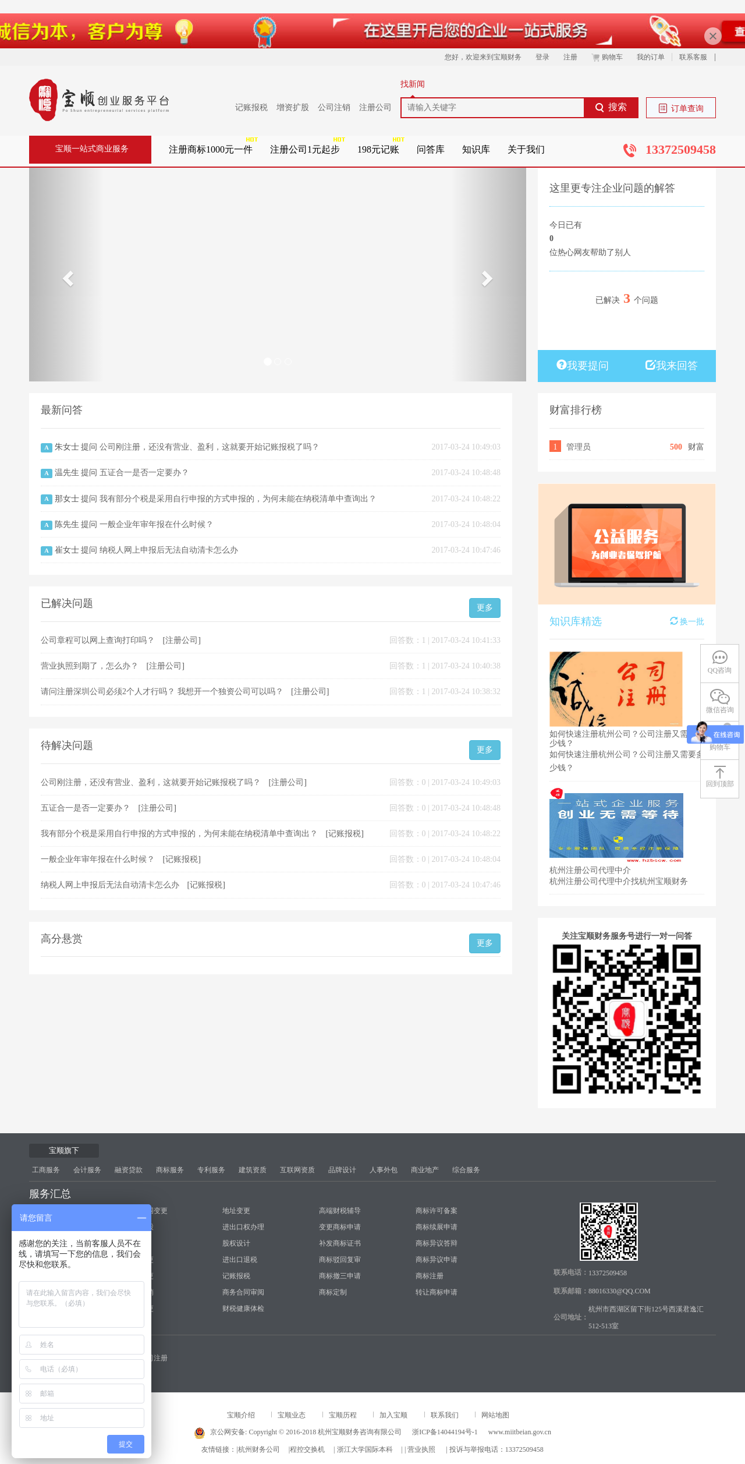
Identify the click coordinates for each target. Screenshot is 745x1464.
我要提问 (582, 365)
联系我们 (445, 1415)
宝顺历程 (343, 1415)
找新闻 (412, 84)
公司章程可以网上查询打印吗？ (99, 640)
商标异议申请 (436, 1260)
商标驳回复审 (340, 1260)
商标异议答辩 (436, 1243)
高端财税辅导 (340, 1211)
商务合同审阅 (243, 1292)
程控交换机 (307, 1449)
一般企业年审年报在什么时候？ (157, 524)
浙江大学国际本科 (365, 1449)
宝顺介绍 (241, 1415)
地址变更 (236, 1211)
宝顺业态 (292, 1415)
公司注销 (334, 107)
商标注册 (430, 1276)
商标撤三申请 (340, 1276)
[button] (66, 274)
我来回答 (671, 365)
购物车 (607, 57)
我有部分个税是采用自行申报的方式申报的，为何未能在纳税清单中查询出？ (238, 498)
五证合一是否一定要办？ (144, 472)
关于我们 (526, 149)
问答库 (431, 149)
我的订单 (651, 57)
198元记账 (378, 149)
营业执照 (421, 1449)
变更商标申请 (340, 1227)
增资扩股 (292, 107)
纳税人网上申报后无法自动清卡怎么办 (169, 550)
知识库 (476, 149)
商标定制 (333, 1292)
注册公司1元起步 (305, 149)
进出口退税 (239, 1260)
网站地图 (495, 1415)
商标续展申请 (436, 1227)
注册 (570, 57)
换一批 (687, 621)
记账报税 (251, 107)
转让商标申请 (436, 1292)
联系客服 (693, 57)
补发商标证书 (340, 1243)
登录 (542, 57)
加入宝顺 (393, 1415)
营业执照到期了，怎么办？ (91, 666)
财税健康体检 (243, 1308)
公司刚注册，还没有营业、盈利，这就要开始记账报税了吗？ (210, 447)
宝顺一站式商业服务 (92, 148)
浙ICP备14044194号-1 (445, 1432)
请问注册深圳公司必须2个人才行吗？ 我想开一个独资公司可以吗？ (163, 691)
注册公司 (375, 107)
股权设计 (236, 1243)
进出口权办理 (243, 1227)
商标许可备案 (436, 1211)
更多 (485, 607)
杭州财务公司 (259, 1449)
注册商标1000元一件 (211, 149)
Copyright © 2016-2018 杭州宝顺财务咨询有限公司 (325, 1432)
